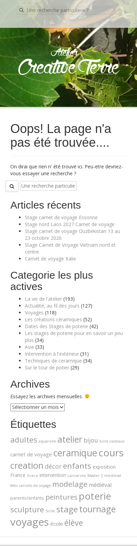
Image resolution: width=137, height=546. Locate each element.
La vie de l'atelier (43, 299)
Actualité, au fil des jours (52, 305)
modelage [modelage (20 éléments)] (69, 484)
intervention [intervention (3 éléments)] (53, 475)
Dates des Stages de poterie (56, 326)
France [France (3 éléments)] (17, 475)
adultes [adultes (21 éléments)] (23, 439)
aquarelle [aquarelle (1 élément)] (47, 441)
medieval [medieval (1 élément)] (112, 475)
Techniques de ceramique (53, 360)
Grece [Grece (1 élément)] (32, 475)
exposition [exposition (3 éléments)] (104, 467)
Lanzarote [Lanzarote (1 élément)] (76, 475)
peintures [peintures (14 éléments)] (61, 497)
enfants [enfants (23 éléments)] (77, 465)
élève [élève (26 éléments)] (73, 522)
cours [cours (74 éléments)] (111, 452)
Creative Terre (68, 68)
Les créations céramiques (53, 319)
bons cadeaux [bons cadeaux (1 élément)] (112, 441)
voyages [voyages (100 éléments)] (29, 522)
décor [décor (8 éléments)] (53, 466)
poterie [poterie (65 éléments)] (95, 496)
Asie (29, 347)
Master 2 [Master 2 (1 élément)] (95, 475)
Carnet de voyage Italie (50, 258)
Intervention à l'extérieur (52, 353)
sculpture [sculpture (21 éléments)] (27, 509)
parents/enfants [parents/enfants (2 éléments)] (27, 498)
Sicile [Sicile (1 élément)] (50, 511)
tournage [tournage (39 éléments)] (97, 509)
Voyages (34, 312)
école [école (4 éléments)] (56, 523)
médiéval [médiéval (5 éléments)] (100, 485)
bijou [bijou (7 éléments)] (91, 440)
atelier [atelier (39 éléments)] (69, 439)
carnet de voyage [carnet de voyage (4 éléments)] (31, 454)
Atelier (64, 53)
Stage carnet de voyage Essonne (61, 217)
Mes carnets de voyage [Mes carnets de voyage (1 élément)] (30, 485)
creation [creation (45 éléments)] (26, 465)
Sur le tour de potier (47, 367)
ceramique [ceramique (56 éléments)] (75, 452)
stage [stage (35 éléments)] (67, 509)
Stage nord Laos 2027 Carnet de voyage (70, 224)
